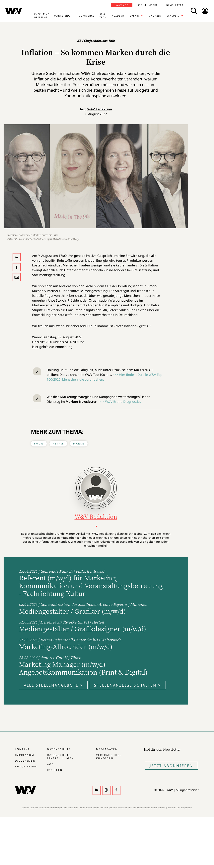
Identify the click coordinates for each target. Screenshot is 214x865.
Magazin (155, 15)
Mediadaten (107, 749)
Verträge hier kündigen (109, 756)
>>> (101, 401)
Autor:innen (26, 766)
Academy (118, 15)
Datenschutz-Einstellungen (60, 756)
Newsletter (174, 5)
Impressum (24, 755)
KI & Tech (103, 16)
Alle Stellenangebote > (53, 685)
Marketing (62, 15)
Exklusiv (173, 15)
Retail (58, 443)
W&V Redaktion (99, 109)
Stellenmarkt (148, 5)
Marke (78, 443)
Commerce (87, 15)
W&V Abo (122, 5)
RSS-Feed (55, 770)
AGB (50, 764)
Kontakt (22, 749)
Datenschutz (59, 749)
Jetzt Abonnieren (171, 765)
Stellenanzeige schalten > (127, 685)
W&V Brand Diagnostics (123, 401)
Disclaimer (25, 760)
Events (135, 15)
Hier (35, 346)
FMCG (38, 443)
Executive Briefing (41, 16)
